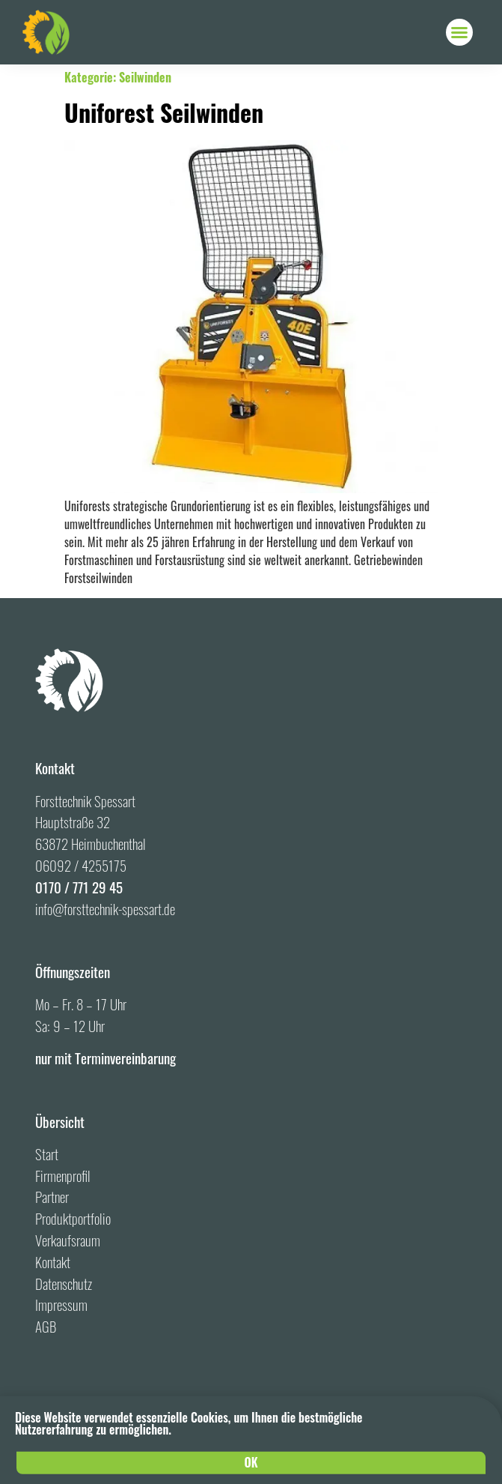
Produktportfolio (73, 1218)
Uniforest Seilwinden (163, 112)
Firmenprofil (63, 1175)
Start (46, 1154)
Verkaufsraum (67, 1240)
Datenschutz (63, 1283)
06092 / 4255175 (80, 865)
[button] (459, 32)
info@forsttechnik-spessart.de (105, 909)
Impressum (61, 1304)
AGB (45, 1326)
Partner (52, 1196)
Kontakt (52, 1262)
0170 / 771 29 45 (79, 887)
